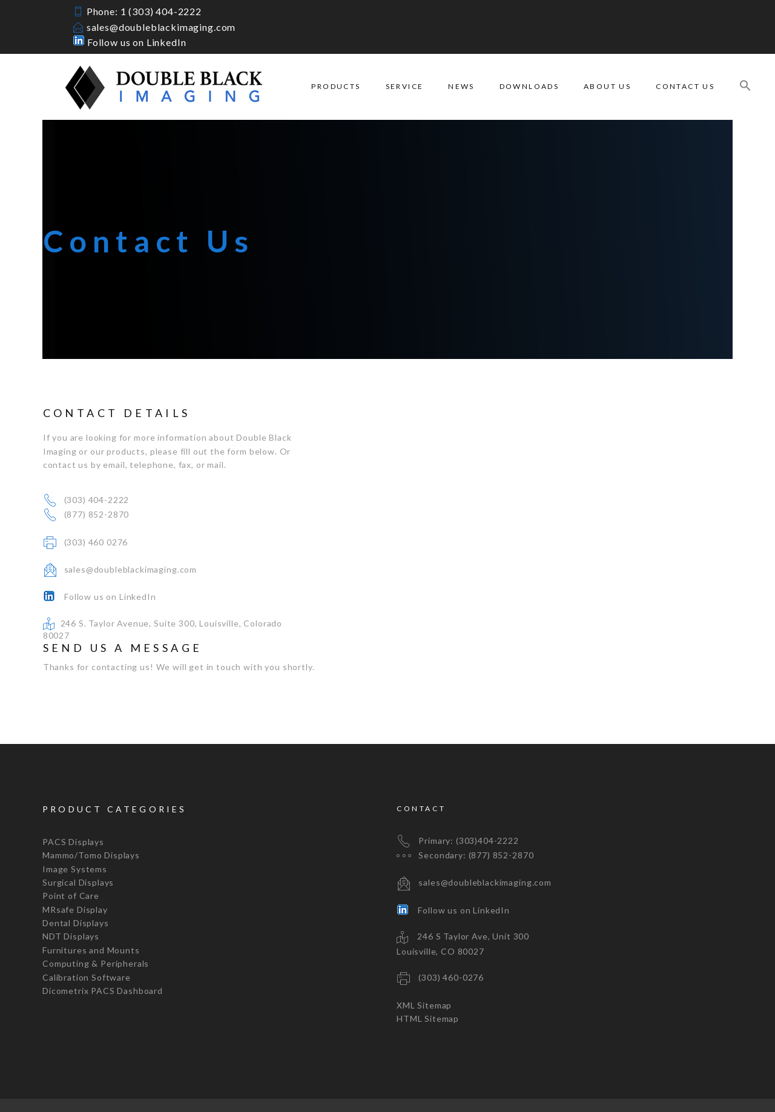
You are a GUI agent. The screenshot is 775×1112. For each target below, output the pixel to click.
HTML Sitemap (428, 987)
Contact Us (685, 86)
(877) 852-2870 (96, 514)
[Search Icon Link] (745, 87)
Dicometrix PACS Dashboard (102, 959)
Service (405, 86)
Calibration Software (86, 945)
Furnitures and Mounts (91, 918)
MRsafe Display (75, 877)
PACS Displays (73, 810)
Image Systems (74, 837)
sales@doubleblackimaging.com (161, 27)
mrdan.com (316, 1089)
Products (335, 86)
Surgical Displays (78, 851)
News (461, 86)
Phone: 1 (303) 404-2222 (144, 11)
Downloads (529, 86)
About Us (607, 86)
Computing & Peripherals (95, 932)
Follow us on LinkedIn (129, 42)
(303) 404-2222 (96, 500)
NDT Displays (70, 905)
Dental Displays (75, 891)
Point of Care (70, 864)
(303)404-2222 (487, 808)
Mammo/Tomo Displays (91, 823)
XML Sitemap (424, 973)
